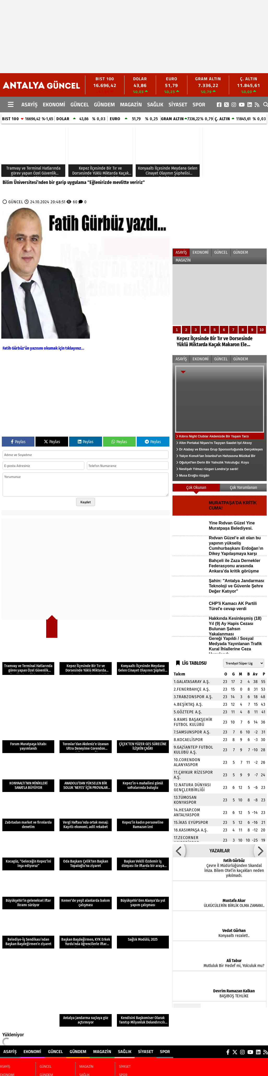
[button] (179, 851)
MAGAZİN (131, 104)
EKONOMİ (54, 104)
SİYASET (178, 104)
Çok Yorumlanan (243, 487)
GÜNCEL (79, 104)
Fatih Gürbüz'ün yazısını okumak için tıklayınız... (43, 348)
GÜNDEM (104, 104)
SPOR (199, 104)
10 (262, 330)
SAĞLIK (155, 104)
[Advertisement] (108, 36)
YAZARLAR (220, 851)
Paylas (18, 441)
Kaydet (85, 502)
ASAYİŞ (29, 104)
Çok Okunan (196, 487)
